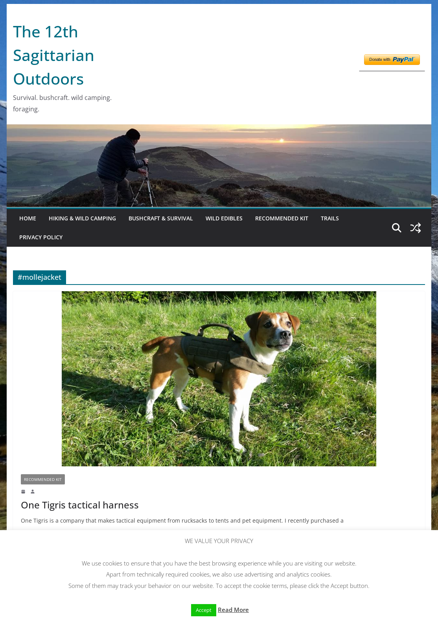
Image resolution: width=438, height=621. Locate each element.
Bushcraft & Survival (161, 218)
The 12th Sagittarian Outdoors (53, 54)
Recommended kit (281, 218)
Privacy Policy (41, 237)
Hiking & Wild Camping (82, 218)
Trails (330, 218)
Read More (233, 610)
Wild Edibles (224, 218)
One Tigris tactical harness (80, 504)
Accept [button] (204, 610)
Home (27, 218)
